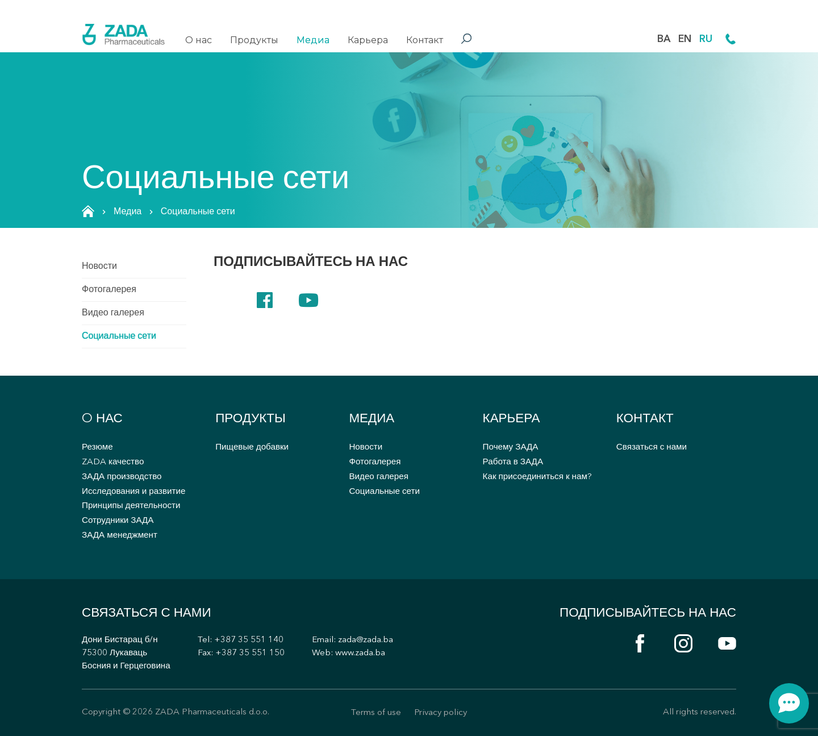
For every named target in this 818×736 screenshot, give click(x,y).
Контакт (424, 40)
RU (705, 39)
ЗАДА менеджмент (119, 535)
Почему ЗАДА (511, 447)
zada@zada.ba (365, 640)
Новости (99, 266)
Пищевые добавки (252, 447)
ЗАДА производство (122, 477)
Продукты (254, 40)
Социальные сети (119, 336)
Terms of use (376, 713)
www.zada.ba (360, 653)
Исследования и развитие (133, 492)
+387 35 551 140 (248, 640)
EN (684, 39)
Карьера (368, 40)
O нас (198, 40)
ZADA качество (113, 462)
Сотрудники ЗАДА (118, 521)
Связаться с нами (651, 447)
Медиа (313, 40)
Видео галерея (113, 313)
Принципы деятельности (131, 506)
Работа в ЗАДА (513, 462)
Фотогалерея (109, 289)
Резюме (97, 447)
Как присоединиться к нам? (537, 477)
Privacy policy (440, 713)
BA (663, 39)
